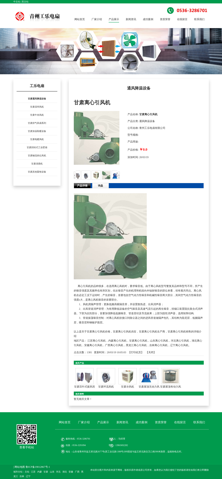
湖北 (64, 472)
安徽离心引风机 (93, 345)
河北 (58, 472)
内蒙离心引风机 (117, 340)
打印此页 (136, 352)
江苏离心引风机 (96, 340)
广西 (77, 472)
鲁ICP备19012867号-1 (38, 467)
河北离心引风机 (180, 340)
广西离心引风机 (114, 345)
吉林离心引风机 (158, 345)
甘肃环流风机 (106, 386)
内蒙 (39, 472)
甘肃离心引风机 (138, 340)
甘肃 (45, 472)
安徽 (71, 472)
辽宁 (28, 476)
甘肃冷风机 (127, 386)
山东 (52, 472)
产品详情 (82, 185)
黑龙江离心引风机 (136, 345)
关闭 (150, 352)
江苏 (33, 472)
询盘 (100, 185)
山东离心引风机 (159, 340)
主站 (27, 472)
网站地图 (19, 467)
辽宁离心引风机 (179, 345)
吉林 (22, 476)
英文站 (25, 1)
